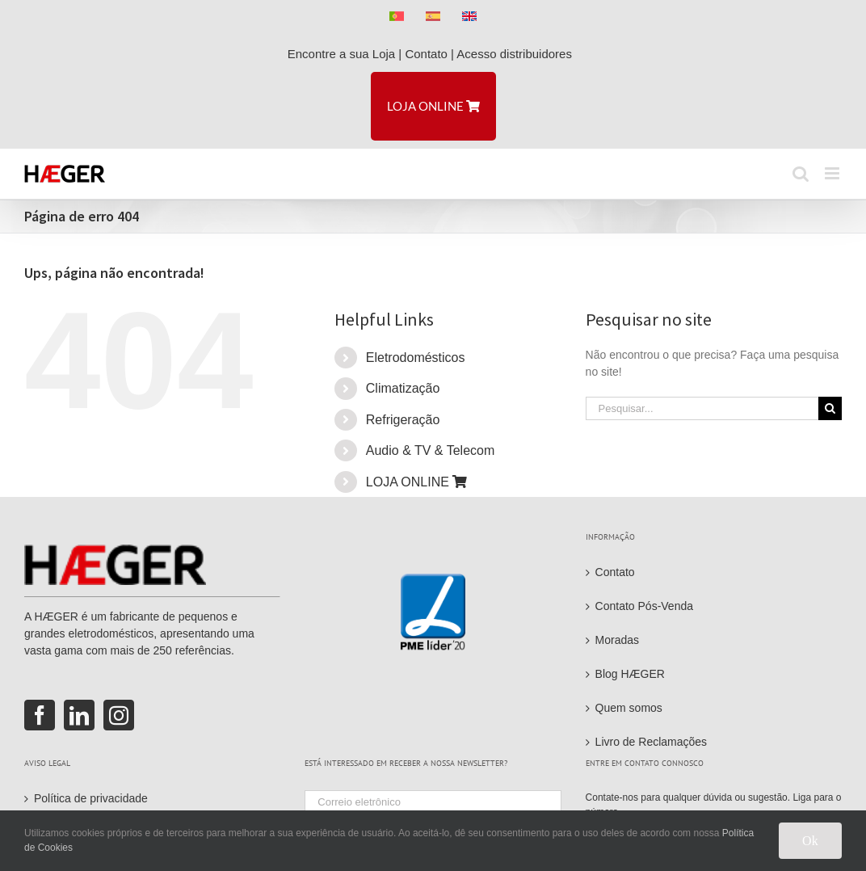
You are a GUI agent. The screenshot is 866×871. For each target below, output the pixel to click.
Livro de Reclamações (651, 741)
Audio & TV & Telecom (430, 450)
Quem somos (628, 707)
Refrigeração (403, 420)
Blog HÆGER (630, 673)
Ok (810, 841)
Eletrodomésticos (415, 357)
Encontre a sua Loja (341, 54)
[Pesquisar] (830, 408)
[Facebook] (39, 715)
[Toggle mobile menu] (833, 173)
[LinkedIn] (79, 715)
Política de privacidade (91, 798)
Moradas (617, 639)
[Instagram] (118, 715)
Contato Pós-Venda (644, 606)
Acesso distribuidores (517, 54)
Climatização (403, 388)
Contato (426, 54)
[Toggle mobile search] (800, 173)
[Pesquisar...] (702, 408)
